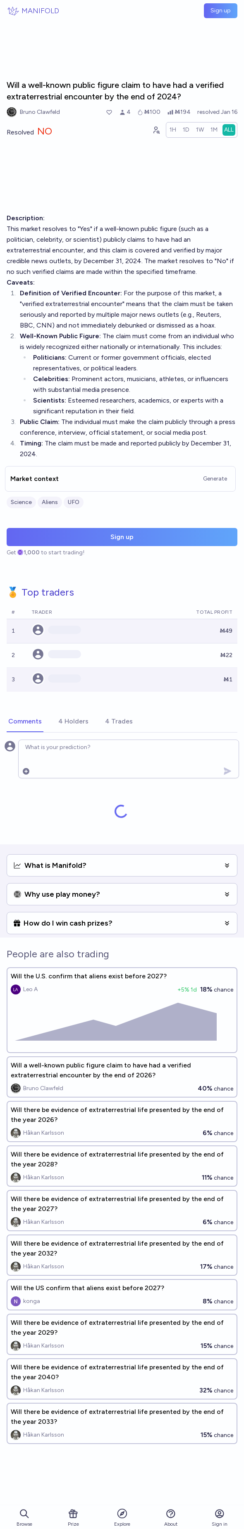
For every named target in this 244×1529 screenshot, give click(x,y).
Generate (215, 478)
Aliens (50, 502)
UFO (73, 502)
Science (21, 502)
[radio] (173, 130)
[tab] (25, 721)
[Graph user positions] (156, 130)
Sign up (221, 10)
